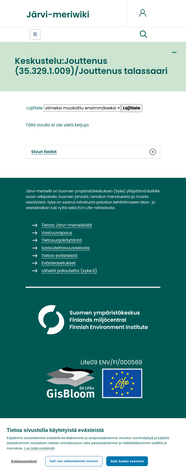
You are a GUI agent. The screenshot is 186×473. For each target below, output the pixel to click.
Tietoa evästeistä (59, 256)
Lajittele (34, 108)
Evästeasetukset (24, 461)
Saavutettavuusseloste (65, 248)
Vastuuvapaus (56, 233)
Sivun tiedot (93, 152)
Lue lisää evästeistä (39, 448)
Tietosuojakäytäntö (61, 240)
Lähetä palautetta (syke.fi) (69, 271)
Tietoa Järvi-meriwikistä (66, 225)
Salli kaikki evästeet (127, 461)
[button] (143, 34)
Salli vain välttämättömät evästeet (74, 461)
